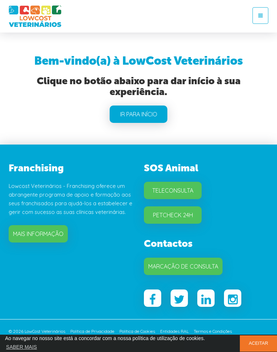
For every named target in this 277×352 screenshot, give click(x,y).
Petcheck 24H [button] (173, 215)
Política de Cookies (137, 331)
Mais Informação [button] (38, 233)
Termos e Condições (213, 331)
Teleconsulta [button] (172, 190)
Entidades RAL (174, 331)
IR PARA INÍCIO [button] (138, 114)
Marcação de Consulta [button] (183, 266)
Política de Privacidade (92, 331)
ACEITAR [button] (258, 343)
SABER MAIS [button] (21, 347)
